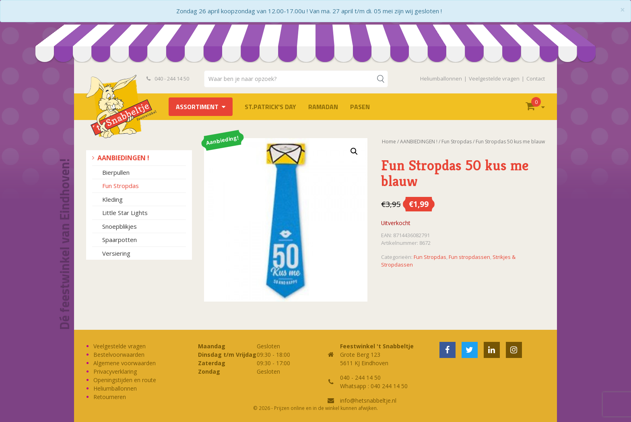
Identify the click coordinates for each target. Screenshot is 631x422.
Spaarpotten (119, 240)
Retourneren (109, 397)
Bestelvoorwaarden (118, 354)
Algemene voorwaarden (124, 363)
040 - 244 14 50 (167, 78)
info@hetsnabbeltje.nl (368, 400)
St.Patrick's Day (270, 107)
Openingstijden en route (124, 380)
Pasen (360, 107)
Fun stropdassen (469, 257)
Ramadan (323, 107)
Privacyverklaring (115, 371)
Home (389, 141)
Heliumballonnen (441, 78)
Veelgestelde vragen (494, 78)
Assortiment (197, 107)
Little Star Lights (125, 213)
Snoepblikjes (119, 226)
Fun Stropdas (120, 186)
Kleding (112, 199)
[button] (354, 151)
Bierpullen (116, 172)
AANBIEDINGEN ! (123, 157)
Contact (535, 78)
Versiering (116, 253)
